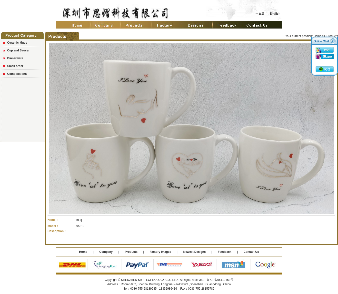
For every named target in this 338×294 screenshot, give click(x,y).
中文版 (260, 13)
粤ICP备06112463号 (220, 280)
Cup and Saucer (18, 50)
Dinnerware (15, 58)
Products (131, 252)
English (275, 13)
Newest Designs (194, 252)
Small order (15, 66)
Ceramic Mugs (17, 42)
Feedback (224, 252)
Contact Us (251, 252)
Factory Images (160, 252)
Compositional (17, 74)
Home (317, 36)
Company (106, 252)
